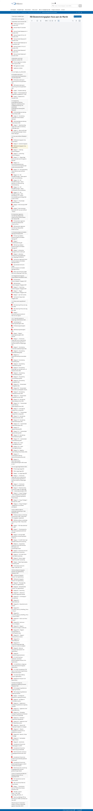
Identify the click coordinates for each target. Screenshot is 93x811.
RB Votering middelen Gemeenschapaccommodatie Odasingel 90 (17, 246)
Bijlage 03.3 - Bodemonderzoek (15, 601)
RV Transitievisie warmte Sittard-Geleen (18, 779)
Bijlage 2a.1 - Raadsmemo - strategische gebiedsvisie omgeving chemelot (19, 705)
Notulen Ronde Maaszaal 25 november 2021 (18, 39)
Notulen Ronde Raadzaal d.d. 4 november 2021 (19, 32)
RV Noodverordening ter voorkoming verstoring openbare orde (18, 81)
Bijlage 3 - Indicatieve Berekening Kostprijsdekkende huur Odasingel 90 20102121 (18, 255)
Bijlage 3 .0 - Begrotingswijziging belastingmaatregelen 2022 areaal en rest (19, 462)
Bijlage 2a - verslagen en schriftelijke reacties (18, 700)
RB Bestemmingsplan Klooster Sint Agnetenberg (17, 579)
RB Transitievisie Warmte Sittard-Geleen (18, 783)
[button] (80, 5)
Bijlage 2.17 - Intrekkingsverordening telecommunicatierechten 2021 (18, 455)
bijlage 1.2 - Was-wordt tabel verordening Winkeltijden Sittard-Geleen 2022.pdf (19, 132)
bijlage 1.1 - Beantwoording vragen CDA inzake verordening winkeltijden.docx (18, 126)
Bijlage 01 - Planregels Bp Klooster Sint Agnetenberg (18, 583)
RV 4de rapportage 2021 (17, 469)
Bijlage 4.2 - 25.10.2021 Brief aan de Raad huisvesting (18, 555)
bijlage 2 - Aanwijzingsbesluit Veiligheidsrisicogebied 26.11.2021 (19, 93)
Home (19, 12)
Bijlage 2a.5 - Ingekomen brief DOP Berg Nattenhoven (19, 722)
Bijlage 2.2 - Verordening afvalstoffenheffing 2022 (18, 351)
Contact (63, 9)
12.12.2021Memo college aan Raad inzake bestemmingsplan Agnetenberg (18, 665)
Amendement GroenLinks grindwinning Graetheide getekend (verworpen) (19, 758)
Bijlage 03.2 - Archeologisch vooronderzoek (18, 597)
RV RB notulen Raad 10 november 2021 (17, 24)
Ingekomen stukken (16, 68)
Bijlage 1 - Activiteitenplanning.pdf (16, 241)
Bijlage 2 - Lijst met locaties (18, 294)
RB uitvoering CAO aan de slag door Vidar (19, 309)
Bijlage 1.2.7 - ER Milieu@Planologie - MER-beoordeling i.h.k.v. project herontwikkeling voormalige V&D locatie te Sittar (18, 195)
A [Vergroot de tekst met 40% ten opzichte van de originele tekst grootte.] (81, 12)
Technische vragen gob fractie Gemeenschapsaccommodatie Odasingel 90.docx (19, 261)
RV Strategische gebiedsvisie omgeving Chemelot (19, 688)
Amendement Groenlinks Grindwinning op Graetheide (18, 748)
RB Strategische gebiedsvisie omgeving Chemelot (19, 692)
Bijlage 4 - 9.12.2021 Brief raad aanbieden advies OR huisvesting (19, 540)
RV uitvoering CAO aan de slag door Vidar (19, 305)
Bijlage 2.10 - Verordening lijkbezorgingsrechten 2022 (18, 400)
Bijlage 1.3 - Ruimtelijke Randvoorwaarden (17, 201)
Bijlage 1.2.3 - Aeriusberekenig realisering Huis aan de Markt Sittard (19, 171)
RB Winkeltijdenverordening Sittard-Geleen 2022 (18, 122)
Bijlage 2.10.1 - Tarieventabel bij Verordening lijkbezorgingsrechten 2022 (19, 405)
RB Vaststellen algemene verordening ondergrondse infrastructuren (18, 228)
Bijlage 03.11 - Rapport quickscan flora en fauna (17, 636)
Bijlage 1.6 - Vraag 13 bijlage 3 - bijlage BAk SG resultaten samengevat (19, 505)
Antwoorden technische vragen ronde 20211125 (17, 566)
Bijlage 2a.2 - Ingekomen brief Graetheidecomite (19, 709)
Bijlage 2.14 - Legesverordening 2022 (16, 428)
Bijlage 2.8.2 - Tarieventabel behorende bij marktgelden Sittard (19, 388)
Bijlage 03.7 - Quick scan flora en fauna (19, 619)
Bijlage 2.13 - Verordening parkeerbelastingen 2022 (18, 420)
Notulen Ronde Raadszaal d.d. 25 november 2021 (19, 43)
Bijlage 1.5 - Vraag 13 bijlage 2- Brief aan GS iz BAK (19, 500)
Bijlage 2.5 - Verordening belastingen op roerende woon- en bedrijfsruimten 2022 (19, 369)
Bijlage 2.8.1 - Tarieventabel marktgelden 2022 (18, 385)
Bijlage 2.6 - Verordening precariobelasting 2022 (18, 373)
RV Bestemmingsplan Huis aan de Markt (18, 140)
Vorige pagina (77, 16)
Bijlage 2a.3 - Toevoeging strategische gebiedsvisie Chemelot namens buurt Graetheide (19, 714)
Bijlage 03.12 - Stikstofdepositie (15, 639)
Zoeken (53, 3)
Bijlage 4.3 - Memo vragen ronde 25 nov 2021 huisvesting (18, 559)
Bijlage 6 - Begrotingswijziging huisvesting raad (19, 562)
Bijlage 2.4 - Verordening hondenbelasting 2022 (18, 364)
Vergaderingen (20, 9)
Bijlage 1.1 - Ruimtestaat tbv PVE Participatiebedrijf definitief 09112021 (18, 531)
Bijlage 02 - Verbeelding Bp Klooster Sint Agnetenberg (18, 587)
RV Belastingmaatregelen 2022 (18, 326)
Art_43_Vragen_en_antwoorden (18, 71)
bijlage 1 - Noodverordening (18, 90)
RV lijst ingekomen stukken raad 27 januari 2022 (18, 62)
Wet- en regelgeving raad (44, 9)
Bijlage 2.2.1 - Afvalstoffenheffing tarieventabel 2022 (18, 356)
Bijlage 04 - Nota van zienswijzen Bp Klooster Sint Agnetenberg (17, 649)
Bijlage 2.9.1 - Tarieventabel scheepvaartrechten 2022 (18, 396)
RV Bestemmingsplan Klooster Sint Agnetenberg (17, 576)
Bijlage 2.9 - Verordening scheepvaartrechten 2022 (18, 392)
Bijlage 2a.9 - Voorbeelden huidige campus (18, 738)
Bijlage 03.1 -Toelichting (17, 590)
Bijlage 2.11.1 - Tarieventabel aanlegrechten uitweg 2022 (19, 413)
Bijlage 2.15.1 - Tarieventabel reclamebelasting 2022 (19, 439)
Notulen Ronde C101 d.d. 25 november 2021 (18, 35)
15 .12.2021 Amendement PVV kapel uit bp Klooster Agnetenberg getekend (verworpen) (19, 671)
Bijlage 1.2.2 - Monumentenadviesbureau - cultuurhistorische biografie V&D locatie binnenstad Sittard (18, 165)
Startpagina (13, 9)
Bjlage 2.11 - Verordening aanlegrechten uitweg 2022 (18, 409)
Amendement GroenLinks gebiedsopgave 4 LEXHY (18, 745)
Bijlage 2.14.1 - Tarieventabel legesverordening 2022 (19, 432)
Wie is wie (34, 9)
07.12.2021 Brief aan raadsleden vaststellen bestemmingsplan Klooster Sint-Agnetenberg (18, 660)
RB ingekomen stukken (17, 65)
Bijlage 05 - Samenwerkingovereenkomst (18, 654)
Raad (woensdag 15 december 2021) (34, 12)
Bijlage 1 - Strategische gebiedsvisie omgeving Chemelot (18, 696)
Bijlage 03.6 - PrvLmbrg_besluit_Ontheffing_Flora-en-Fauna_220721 (19, 614)
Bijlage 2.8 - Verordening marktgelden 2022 (18, 381)
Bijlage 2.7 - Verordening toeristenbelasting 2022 (18, 377)
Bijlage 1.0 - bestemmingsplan (19, 143)
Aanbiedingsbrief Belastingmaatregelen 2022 (17, 322)
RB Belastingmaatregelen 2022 (18, 330)
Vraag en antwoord (55, 9)
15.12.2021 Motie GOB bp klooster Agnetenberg (18, 675)
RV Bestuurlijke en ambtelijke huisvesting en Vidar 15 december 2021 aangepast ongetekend (19, 516)
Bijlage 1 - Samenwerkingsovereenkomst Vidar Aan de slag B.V (18, 314)
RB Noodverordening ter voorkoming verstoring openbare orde (18, 86)
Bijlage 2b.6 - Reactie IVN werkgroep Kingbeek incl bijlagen (18, 726)
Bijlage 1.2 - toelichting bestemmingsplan (17, 154)
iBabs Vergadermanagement (69, 810)
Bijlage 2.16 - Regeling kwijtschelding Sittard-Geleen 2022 (19, 451)
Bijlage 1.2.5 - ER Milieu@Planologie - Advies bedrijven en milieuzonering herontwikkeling (17, 182)
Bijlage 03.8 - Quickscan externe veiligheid (17, 623)
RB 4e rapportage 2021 (17, 471)
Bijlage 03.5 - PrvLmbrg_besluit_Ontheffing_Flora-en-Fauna (19, 609)
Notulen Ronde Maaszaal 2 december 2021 (18, 51)
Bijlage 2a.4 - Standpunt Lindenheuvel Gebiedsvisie (17, 718)
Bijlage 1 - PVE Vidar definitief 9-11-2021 (19, 526)
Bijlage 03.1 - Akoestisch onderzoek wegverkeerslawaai (18, 593)
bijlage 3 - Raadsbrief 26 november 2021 (17, 97)
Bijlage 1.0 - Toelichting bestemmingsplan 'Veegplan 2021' (19, 287)
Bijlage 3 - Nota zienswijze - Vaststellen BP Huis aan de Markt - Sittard (19, 210)
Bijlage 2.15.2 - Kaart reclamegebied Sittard (17, 443)
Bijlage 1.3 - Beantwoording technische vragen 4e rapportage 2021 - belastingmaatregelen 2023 (19, 489)
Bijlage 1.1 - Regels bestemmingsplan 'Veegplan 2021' (19, 291)
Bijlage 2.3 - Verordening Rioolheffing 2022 (18, 360)
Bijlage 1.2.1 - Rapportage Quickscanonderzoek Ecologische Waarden (18, 159)
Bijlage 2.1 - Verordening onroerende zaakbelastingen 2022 (18, 347)
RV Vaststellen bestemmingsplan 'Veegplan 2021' (19, 280)
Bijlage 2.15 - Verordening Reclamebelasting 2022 (18, 435)
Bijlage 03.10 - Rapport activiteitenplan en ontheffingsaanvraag (17, 631)
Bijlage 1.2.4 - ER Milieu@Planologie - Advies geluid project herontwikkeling (18, 176)
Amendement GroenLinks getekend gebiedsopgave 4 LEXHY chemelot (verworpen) (18, 764)
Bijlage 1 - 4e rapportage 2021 (19, 473)
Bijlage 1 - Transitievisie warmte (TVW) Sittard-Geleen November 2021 (18, 788)
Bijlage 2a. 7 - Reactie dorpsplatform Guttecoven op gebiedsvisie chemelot (18, 730)
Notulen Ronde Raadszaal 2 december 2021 (18, 54)
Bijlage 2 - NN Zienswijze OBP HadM (19, 205)
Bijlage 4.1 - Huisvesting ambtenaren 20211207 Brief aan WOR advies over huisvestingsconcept (18, 546)
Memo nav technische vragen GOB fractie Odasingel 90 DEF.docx (19, 272)
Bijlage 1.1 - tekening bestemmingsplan (17, 150)
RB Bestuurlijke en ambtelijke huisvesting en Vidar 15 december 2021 (19, 521)
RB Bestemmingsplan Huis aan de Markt (18, 146)
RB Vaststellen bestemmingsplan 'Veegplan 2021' (19, 284)
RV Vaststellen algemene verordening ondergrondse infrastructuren (18, 222)
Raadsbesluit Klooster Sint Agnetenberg (18, 679)
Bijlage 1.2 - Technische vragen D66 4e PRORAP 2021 (17, 484)
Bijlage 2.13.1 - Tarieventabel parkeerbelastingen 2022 (19, 424)
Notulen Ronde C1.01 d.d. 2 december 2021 (18, 47)
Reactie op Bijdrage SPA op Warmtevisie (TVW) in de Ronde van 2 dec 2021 (19, 798)
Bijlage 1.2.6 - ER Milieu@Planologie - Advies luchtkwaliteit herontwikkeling (18, 188)
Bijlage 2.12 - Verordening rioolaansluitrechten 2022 (18, 416)
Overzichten (27, 9)
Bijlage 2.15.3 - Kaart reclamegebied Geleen (17, 447)
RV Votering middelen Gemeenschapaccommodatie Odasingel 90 (17, 237)
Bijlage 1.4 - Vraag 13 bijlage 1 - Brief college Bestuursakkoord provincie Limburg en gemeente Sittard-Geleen (19, 495)
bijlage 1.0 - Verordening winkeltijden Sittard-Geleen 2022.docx (17, 117)
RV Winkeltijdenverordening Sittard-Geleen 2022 (18, 112)
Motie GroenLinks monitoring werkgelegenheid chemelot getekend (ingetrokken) (19, 769)
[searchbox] (65, 5)
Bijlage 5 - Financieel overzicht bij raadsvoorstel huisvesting (19, 551)
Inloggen (79, 810)
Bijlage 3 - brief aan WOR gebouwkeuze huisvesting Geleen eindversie (18, 536)
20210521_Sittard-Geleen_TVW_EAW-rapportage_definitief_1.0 (17, 793)
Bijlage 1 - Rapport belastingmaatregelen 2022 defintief (17, 335)
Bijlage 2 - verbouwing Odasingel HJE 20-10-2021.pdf (18, 251)
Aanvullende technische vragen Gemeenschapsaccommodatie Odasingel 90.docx (18, 267)
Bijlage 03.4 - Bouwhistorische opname (19, 604)
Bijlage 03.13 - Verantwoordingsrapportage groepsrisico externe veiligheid (18, 644)
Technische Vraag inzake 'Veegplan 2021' (18, 297)
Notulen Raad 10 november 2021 (18, 28)
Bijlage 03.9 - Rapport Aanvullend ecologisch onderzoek (18, 626)
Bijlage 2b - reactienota (17, 742)
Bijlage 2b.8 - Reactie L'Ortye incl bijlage (19, 735)
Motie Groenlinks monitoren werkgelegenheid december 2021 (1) (18, 753)
